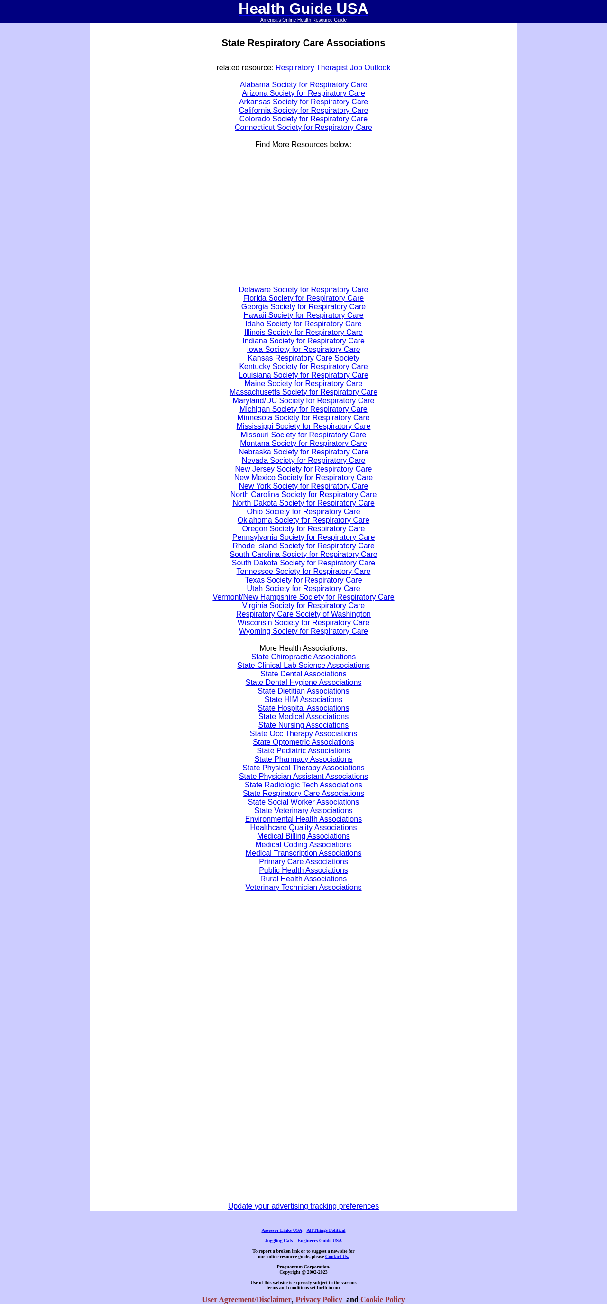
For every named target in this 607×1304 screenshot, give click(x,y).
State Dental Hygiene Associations (304, 682)
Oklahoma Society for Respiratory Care (303, 520)
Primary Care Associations (303, 862)
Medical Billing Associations (303, 836)
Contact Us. (337, 1256)
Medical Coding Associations (303, 845)
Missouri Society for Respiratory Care (304, 435)
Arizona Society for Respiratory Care (303, 93)
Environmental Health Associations (303, 819)
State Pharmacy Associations (303, 759)
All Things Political (325, 1230)
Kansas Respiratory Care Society (303, 358)
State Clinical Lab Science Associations (303, 665)
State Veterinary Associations (303, 810)
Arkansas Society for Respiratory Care (303, 102)
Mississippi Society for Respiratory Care (304, 426)
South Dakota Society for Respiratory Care (303, 563)
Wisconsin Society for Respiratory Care (303, 623)
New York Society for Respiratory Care (303, 486)
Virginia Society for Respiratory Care (303, 605)
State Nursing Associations (303, 725)
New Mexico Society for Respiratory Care (303, 477)
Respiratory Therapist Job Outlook (333, 68)
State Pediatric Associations (303, 751)
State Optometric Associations (303, 742)
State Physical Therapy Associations (303, 768)
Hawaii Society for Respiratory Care (303, 315)
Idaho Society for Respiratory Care (303, 324)
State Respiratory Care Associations (303, 793)
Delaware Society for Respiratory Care (303, 290)
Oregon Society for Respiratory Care (303, 529)
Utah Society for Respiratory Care (303, 588)
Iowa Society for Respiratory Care (303, 349)
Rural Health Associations (303, 879)
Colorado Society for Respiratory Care (303, 119)
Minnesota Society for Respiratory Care (303, 418)
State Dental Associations (303, 674)
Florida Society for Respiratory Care (303, 298)
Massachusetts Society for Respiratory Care (303, 392)
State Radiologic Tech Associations (303, 785)
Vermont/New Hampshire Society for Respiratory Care (303, 597)
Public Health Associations (303, 870)
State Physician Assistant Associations (303, 776)
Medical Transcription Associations (304, 853)
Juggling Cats (279, 1240)
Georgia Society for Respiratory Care (303, 307)
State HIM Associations (304, 699)
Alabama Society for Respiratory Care (304, 85)
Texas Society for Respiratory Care (303, 580)
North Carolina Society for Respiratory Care (303, 494)
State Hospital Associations (303, 708)
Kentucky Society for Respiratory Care (303, 366)
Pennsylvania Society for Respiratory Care (303, 537)
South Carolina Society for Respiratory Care (303, 554)
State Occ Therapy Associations (303, 734)
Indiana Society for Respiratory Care (303, 341)
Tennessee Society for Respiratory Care (304, 571)
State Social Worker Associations (303, 802)
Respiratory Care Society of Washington (303, 614)
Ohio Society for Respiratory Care (303, 512)
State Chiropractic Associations (303, 657)
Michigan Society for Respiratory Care (303, 409)
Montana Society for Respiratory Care (303, 443)
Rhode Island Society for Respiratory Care (303, 546)
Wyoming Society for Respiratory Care (303, 631)
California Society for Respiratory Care (303, 110)
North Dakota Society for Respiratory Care (303, 503)
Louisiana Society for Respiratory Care (303, 375)
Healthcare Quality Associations (303, 827)
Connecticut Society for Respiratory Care (303, 127)
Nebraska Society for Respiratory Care (303, 452)
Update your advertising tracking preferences (303, 1206)
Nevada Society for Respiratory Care (304, 460)
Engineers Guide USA (319, 1240)
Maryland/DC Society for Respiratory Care (304, 401)
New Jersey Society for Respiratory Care (303, 469)
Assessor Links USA (282, 1230)
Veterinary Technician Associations (303, 887)
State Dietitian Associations (303, 691)
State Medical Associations (303, 716)
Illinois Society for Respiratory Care (303, 332)
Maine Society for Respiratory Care (304, 383)
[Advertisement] (225, 221)
